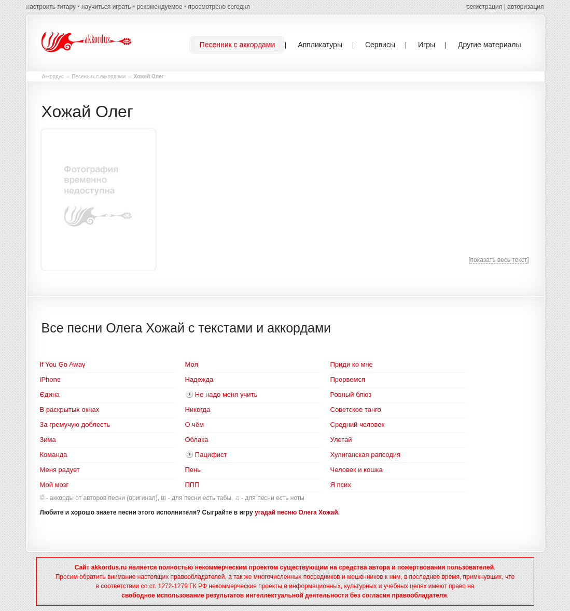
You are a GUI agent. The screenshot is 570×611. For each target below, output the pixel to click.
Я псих (340, 485)
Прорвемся (348, 379)
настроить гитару (51, 6)
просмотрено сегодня (218, 6)
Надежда (199, 379)
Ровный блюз (351, 394)
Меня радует (60, 470)
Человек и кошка (356, 470)
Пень (193, 470)
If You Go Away (63, 364)
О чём (194, 424)
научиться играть (106, 6)
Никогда (198, 409)
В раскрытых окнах (70, 409)
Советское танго (355, 409)
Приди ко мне (351, 364)
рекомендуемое (159, 6)
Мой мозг (54, 485)
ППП (192, 485)
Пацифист (211, 455)
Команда (53, 455)
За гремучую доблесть (75, 424)
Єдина (50, 394)
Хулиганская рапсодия (365, 455)
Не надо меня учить (226, 394)
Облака (196, 439)
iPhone (50, 379)
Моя (191, 364)
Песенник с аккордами (99, 76)
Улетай (341, 439)
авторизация (525, 6)
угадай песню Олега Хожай (296, 512)
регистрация (484, 6)
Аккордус (53, 76)
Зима (48, 439)
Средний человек (357, 424)
